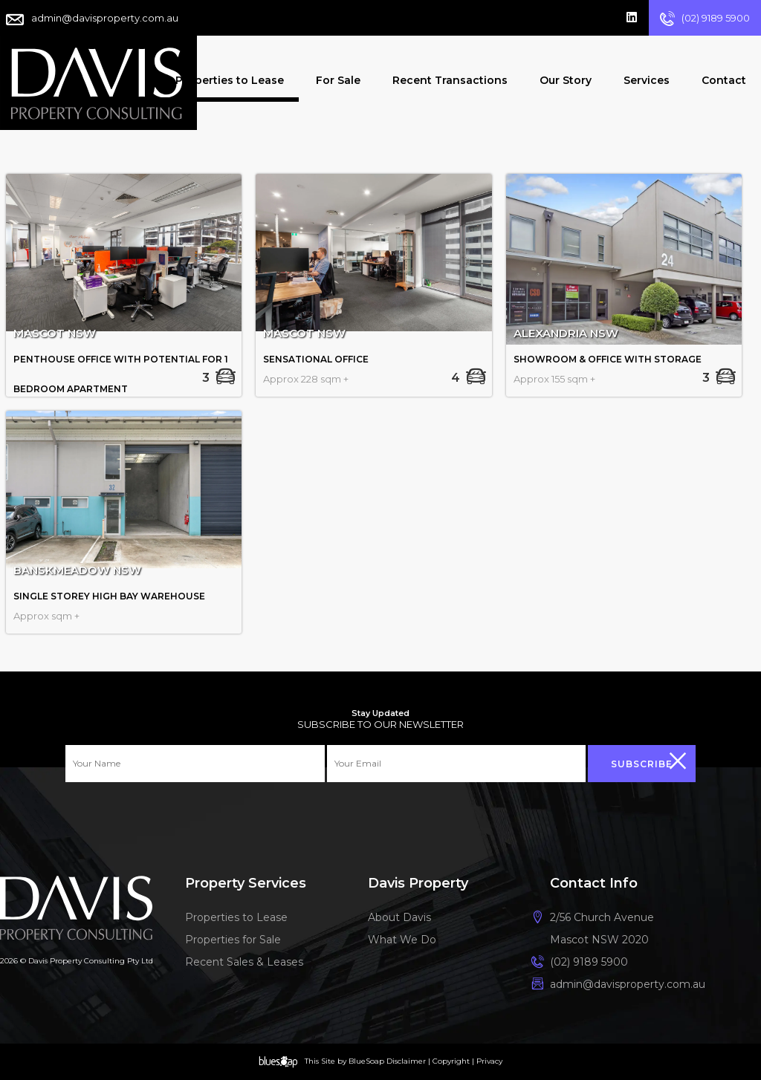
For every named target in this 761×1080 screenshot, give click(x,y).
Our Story (566, 80)
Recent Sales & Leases (253, 965)
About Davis (399, 917)
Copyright (451, 1061)
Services (647, 80)
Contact (724, 80)
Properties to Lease (229, 80)
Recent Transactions (450, 80)
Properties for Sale (235, 940)
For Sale (338, 80)
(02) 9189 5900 (715, 18)
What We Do (405, 940)
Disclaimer (406, 1061)
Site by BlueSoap (352, 1061)
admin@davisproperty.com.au (104, 18)
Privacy (489, 1061)
